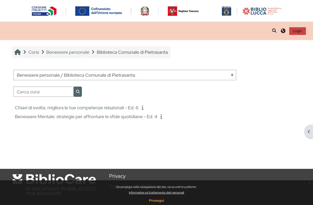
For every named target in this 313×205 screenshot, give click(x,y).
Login (297, 31)
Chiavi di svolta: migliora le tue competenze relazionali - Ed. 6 (76, 107)
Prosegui (156, 200)
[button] (274, 31)
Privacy (117, 176)
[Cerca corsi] (44, 92)
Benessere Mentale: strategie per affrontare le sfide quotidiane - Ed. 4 (86, 116)
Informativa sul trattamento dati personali (156, 192)
